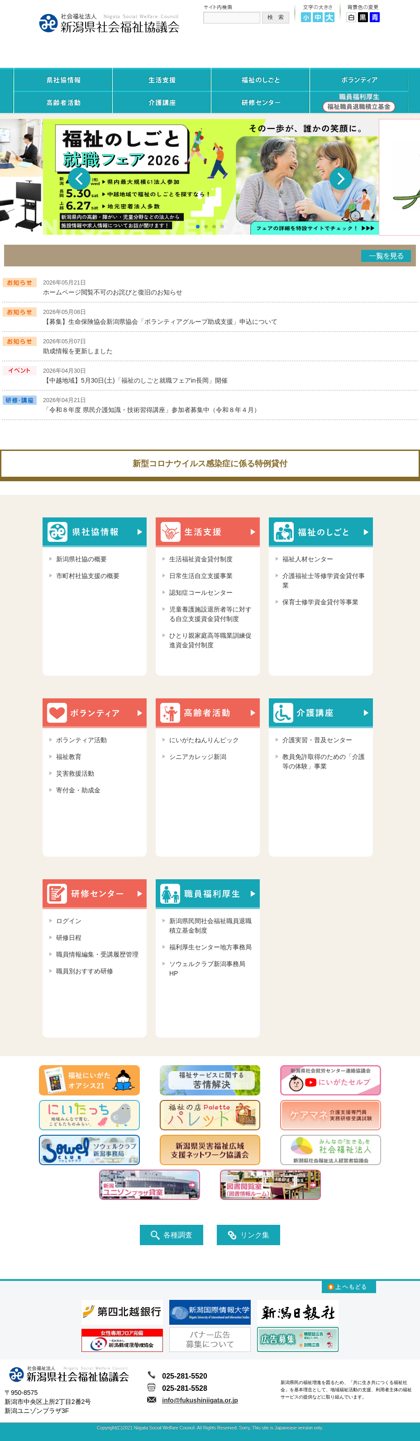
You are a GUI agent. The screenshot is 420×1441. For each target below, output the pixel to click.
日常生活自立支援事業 (201, 575)
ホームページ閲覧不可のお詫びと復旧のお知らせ (112, 292)
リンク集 (248, 1235)
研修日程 (68, 937)
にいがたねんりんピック (204, 740)
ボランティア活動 (81, 740)
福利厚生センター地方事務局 (210, 947)
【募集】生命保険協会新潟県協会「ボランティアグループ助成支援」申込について (160, 321)
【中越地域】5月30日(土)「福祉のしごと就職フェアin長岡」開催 (135, 380)
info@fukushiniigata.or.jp (200, 1400)
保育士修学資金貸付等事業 (320, 602)
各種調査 (171, 1235)
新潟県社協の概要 (81, 559)
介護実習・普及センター (317, 740)
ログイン (68, 920)
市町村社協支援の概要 (87, 575)
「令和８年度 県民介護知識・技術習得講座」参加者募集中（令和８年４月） (151, 409)
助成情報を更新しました (78, 351)
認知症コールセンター (201, 592)
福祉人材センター (307, 559)
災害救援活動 (75, 773)
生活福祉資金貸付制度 (201, 559)
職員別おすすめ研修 (84, 971)
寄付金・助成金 (78, 790)
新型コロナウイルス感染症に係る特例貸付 (210, 463)
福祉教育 (68, 756)
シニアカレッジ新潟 (197, 756)
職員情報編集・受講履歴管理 (97, 954)
